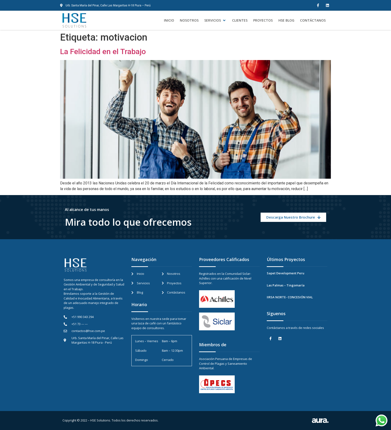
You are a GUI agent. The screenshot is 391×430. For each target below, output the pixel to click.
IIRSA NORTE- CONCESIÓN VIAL (290, 297)
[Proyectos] (263, 20)
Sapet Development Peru (285, 273)
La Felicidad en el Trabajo (103, 51)
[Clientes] (239, 20)
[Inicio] (169, 20)
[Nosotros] (189, 20)
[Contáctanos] (313, 20)
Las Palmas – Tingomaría (286, 285)
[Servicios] (215, 20)
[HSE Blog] (286, 20)
